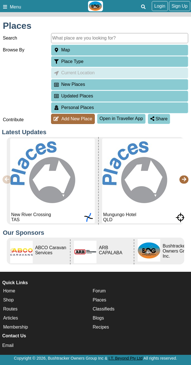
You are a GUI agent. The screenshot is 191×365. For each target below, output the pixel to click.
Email (8, 345)
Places (99, 299)
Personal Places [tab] (74, 107)
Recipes (101, 327)
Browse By (13, 49)
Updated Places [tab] (73, 96)
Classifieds (103, 309)
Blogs (98, 318)
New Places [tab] (69, 84)
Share (159, 118)
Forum (99, 290)
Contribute (13, 119)
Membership (15, 327)
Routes (10, 309)
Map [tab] (62, 49)
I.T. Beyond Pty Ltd (126, 358)
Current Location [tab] (74, 72)
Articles (10, 318)
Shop (8, 299)
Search (10, 38)
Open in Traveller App (121, 118)
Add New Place (73, 118)
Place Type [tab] (69, 61)
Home (9, 290)
